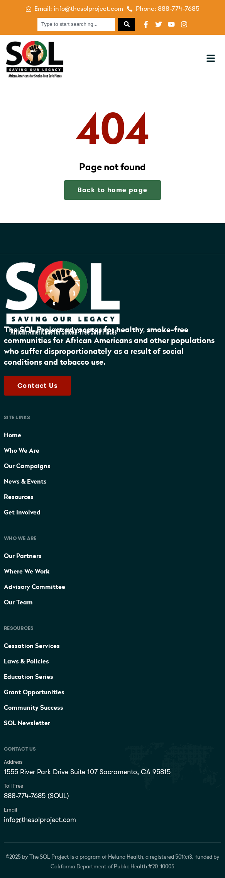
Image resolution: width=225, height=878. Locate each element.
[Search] (126, 24)
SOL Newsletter (27, 723)
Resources (19, 497)
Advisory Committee (34, 587)
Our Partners (23, 556)
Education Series (28, 677)
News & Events (25, 482)
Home (12, 435)
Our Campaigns (27, 466)
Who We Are (21, 451)
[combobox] (76, 24)
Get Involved (22, 512)
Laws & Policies (26, 661)
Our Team (18, 602)
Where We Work (26, 571)
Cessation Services (32, 646)
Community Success (33, 708)
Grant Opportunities (34, 692)
